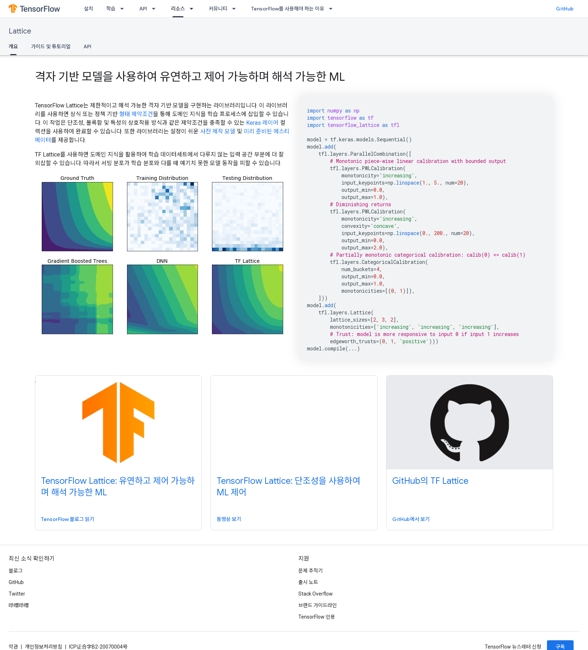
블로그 (16, 571)
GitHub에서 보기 (411, 519)
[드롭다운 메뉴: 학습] (124, 8)
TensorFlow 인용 (316, 617)
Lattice (20, 31)
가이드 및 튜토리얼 (51, 46)
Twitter (17, 594)
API (143, 8)
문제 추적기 (310, 571)
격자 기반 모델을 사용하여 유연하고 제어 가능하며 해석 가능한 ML (190, 77)
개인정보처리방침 (43, 647)
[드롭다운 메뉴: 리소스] (193, 8)
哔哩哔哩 (19, 605)
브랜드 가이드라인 (317, 605)
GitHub (565, 8)
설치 (88, 8)
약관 (13, 647)
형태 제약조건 (136, 114)
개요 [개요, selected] (13, 46)
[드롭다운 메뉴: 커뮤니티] (236, 8)
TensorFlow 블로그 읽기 (67, 519)
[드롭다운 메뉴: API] (155, 8)
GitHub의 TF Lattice (430, 481)
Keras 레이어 (262, 122)
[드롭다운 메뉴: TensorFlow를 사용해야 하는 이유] (333, 8)
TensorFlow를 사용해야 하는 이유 (287, 8)
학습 (111, 8)
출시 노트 (308, 582)
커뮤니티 (218, 8)
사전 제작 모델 (217, 131)
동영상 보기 (229, 519)
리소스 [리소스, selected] (178, 8)
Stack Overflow (315, 594)
